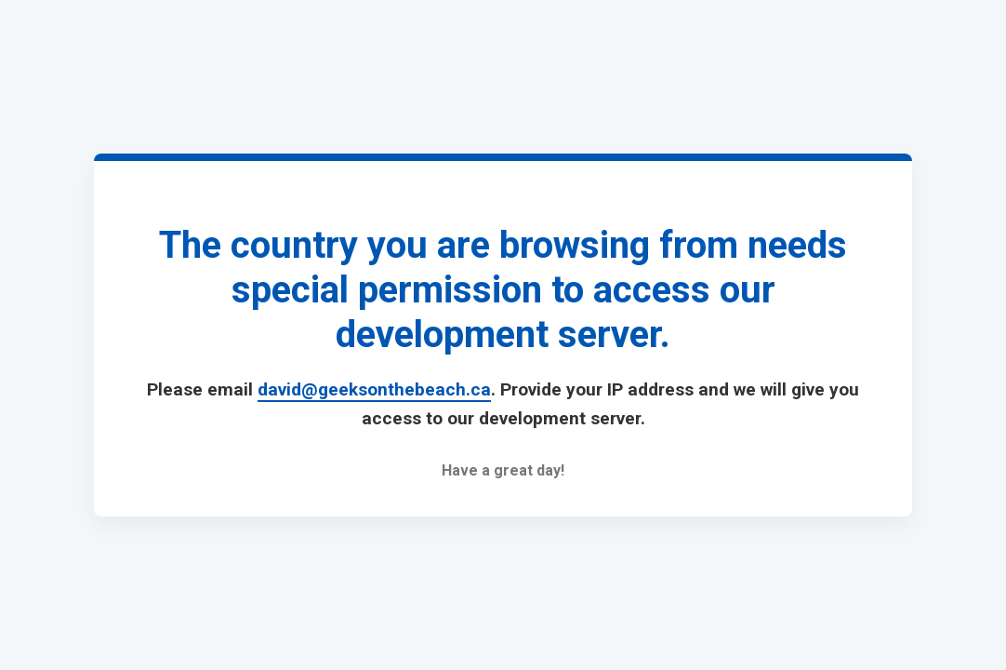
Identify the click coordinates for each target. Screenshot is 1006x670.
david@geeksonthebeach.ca (374, 389)
